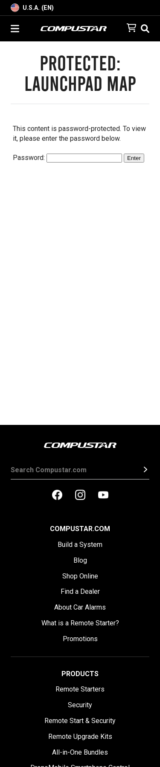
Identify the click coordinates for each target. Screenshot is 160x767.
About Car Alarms (80, 607)
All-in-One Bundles (80, 752)
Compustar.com (80, 529)
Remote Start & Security (80, 721)
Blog (80, 560)
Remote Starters (80, 689)
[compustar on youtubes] (103, 496)
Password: (67, 158)
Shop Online (80, 576)
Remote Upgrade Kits (80, 736)
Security (80, 705)
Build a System (80, 544)
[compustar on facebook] (57, 496)
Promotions (80, 639)
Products (80, 674)
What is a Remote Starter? (80, 623)
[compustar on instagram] (80, 496)
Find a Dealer (80, 591)
